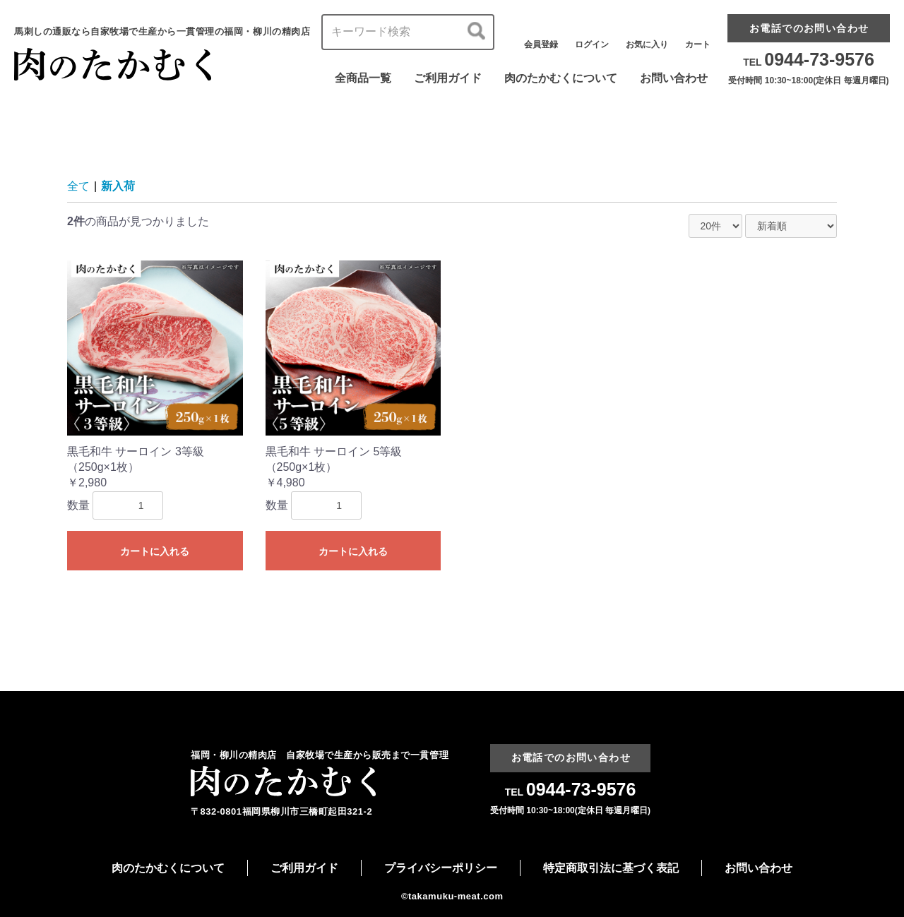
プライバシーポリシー (440, 868)
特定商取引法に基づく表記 (611, 868)
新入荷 (118, 186)
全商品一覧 (363, 78)
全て (78, 186)
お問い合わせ (674, 78)
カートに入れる (154, 551)
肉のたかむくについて (560, 78)
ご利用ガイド (448, 78)
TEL (808, 62)
